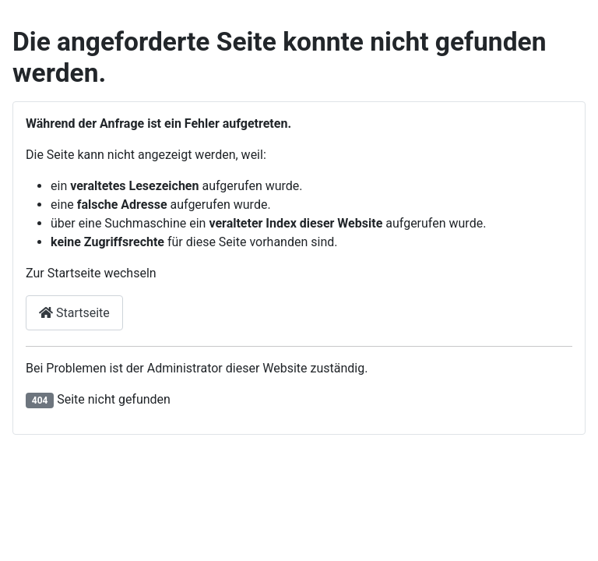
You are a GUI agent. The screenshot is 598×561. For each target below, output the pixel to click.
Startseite (74, 312)
